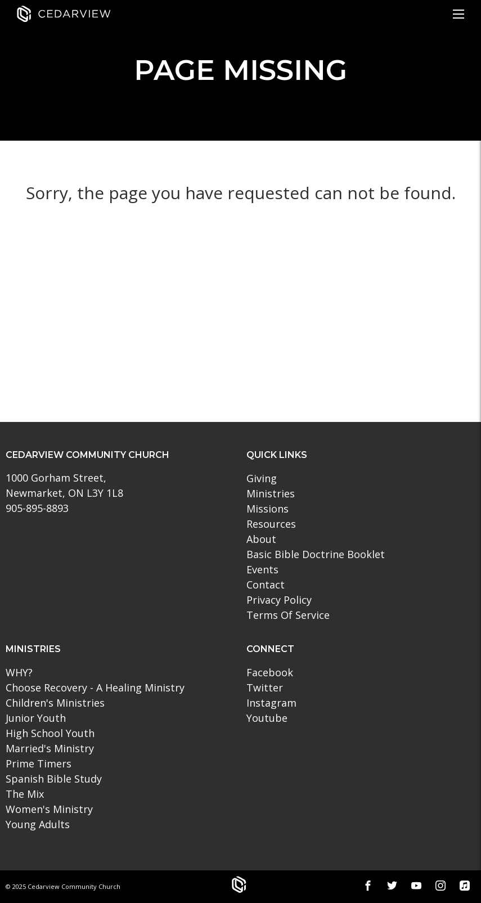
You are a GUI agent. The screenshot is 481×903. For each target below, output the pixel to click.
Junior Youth (36, 718)
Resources (271, 524)
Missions (267, 508)
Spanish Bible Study (54, 778)
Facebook (269, 672)
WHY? (19, 672)
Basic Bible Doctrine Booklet (315, 554)
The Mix (25, 794)
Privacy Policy (279, 600)
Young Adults (38, 824)
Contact (265, 584)
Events (262, 569)
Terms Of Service (288, 615)
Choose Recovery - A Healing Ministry (95, 687)
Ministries (270, 493)
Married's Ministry (50, 748)
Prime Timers (38, 763)
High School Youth (50, 733)
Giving (261, 478)
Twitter (264, 687)
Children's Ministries (55, 702)
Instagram (271, 702)
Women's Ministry (49, 809)
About (261, 539)
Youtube (266, 718)
